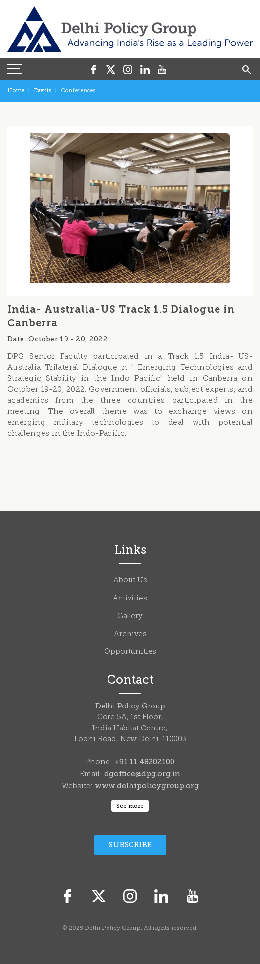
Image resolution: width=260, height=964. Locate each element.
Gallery (130, 616)
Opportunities (130, 652)
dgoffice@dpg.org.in (142, 774)
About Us (130, 580)
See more (130, 805)
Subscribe (130, 844)
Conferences (78, 90)
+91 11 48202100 (144, 761)
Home (15, 90)
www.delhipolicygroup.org (147, 785)
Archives (130, 634)
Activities (130, 598)
